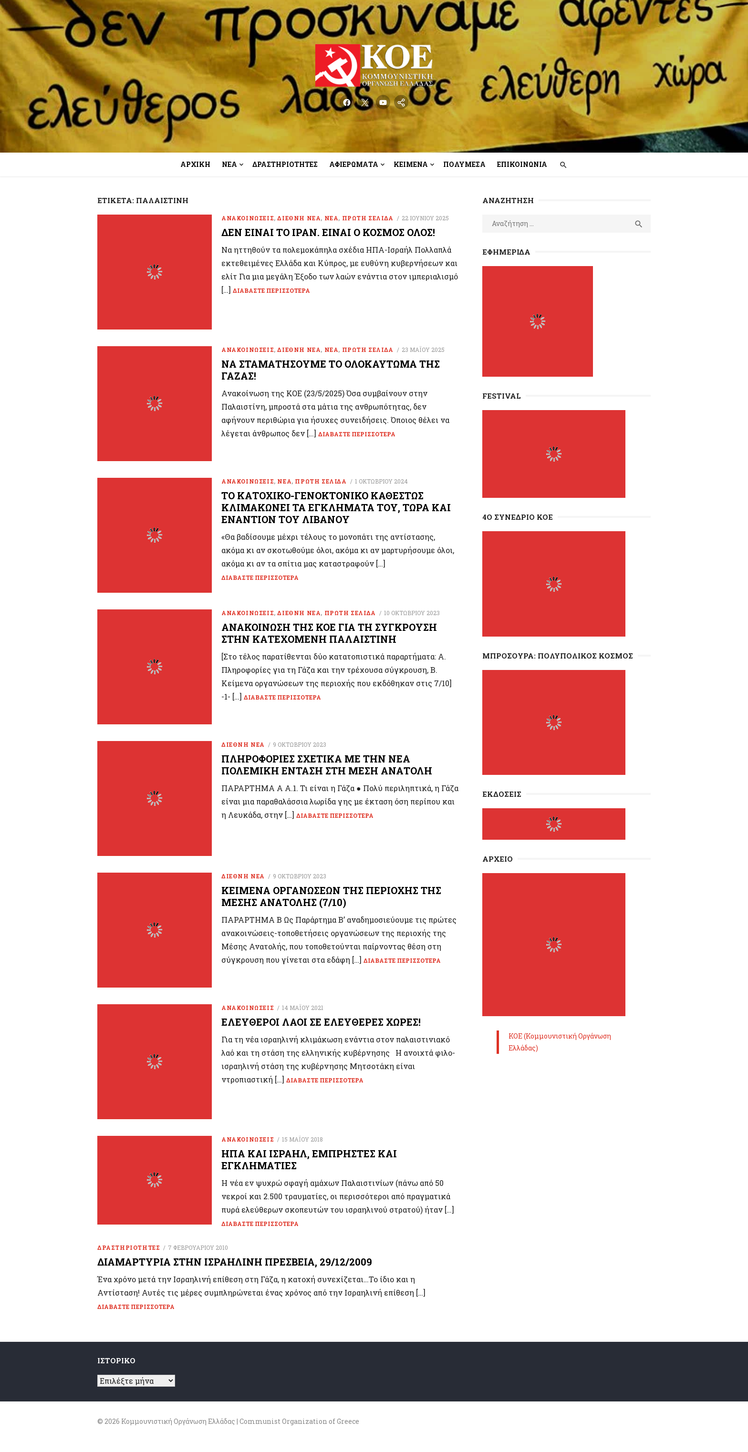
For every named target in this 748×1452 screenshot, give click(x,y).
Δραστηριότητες (285, 164)
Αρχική (195, 164)
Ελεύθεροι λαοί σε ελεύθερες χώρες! (321, 1030)
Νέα (229, 164)
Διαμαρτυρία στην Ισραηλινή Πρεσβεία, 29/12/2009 (234, 1272)
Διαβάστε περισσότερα (271, 290)
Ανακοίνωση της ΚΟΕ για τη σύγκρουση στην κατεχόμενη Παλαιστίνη (329, 637)
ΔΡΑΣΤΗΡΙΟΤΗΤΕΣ (128, 1257)
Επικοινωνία (522, 164)
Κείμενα (411, 164)
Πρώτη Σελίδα (368, 218)
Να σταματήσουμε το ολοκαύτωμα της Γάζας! (330, 371)
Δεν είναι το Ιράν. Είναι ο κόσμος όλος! (328, 232)
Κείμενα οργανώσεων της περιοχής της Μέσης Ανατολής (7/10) (331, 903)
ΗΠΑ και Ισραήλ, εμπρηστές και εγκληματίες (309, 1169)
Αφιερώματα (353, 164)
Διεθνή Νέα (299, 218)
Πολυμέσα (464, 164)
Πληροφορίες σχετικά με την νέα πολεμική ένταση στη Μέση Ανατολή (326, 770)
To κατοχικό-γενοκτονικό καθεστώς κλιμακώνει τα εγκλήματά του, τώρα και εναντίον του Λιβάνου (336, 510)
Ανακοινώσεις (247, 218)
